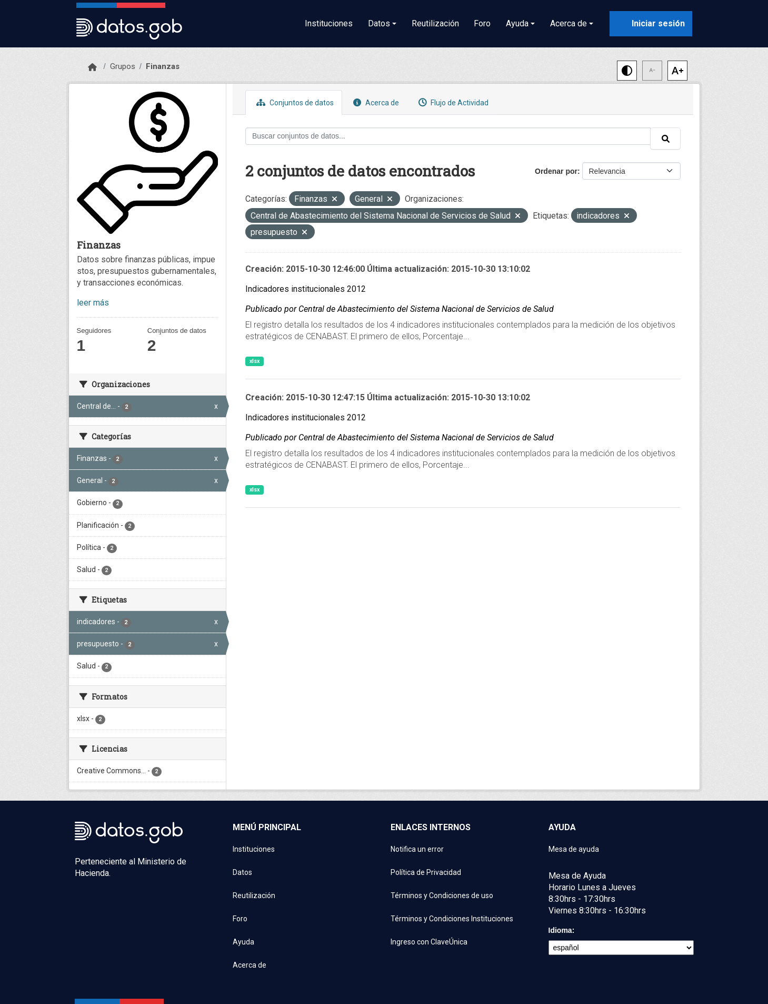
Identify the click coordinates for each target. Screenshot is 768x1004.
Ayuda (243, 942)
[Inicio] (92, 67)
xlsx (255, 361)
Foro (482, 23)
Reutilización (435, 23)
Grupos (122, 66)
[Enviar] (665, 138)
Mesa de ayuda (573, 849)
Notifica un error (417, 849)
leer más (93, 303)
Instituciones (329, 23)
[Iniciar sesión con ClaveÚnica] (651, 23)
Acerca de (375, 102)
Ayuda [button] (517, 23)
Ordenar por (556, 171)
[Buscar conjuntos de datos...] (448, 136)
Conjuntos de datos (294, 102)
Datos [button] (379, 23)
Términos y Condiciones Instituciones (452, 918)
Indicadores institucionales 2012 (305, 289)
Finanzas (162, 66)
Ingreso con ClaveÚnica (429, 942)
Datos (242, 872)
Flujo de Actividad (452, 102)
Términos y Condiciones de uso (442, 895)
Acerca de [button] (568, 23)
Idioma (560, 930)
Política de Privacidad (426, 872)
